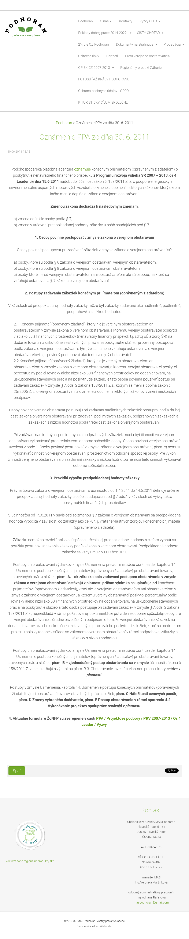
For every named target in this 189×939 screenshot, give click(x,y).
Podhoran (64, 123)
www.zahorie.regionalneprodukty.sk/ (30, 861)
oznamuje (82, 169)
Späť (17, 771)
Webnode (105, 926)
